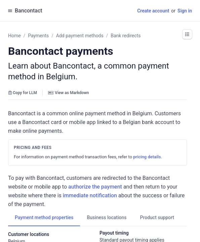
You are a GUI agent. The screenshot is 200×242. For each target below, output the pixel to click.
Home (14, 35)
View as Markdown (68, 92)
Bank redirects (126, 35)
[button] (187, 34)
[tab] (44, 217)
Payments (38, 35)
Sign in (184, 10)
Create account (153, 10)
